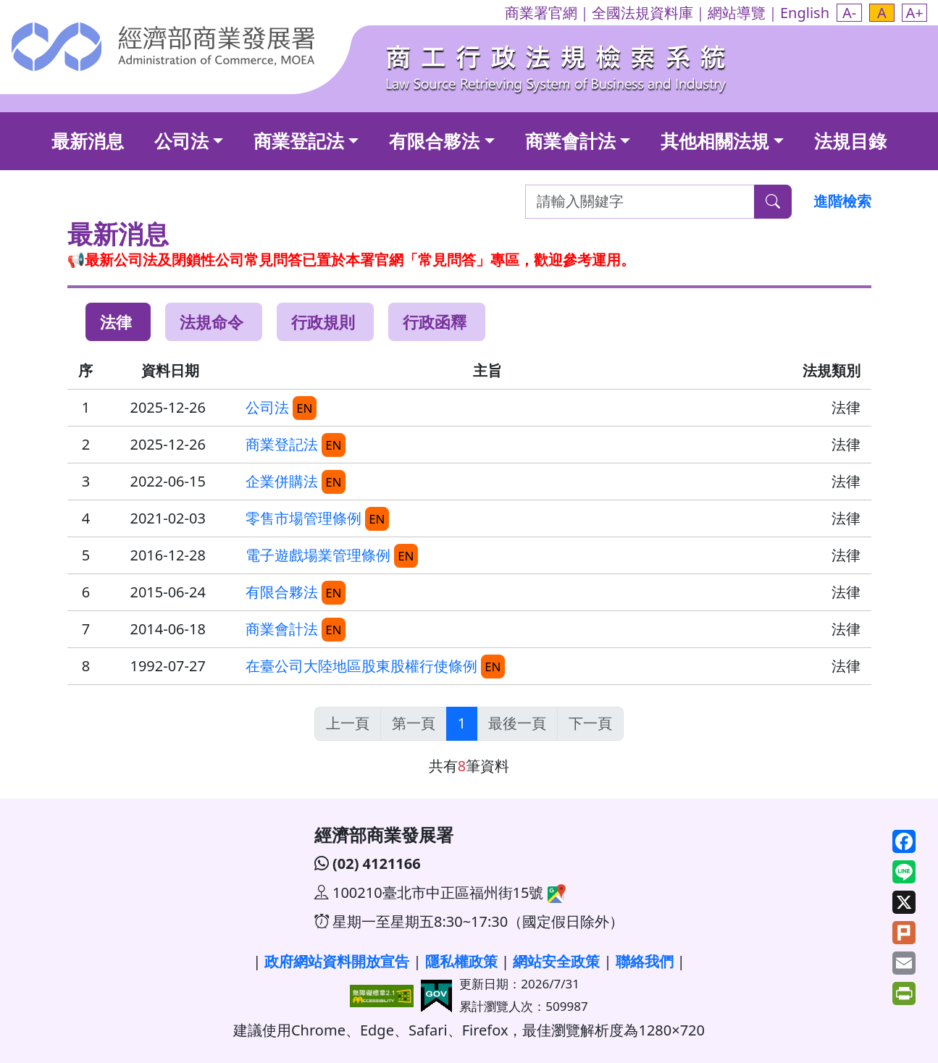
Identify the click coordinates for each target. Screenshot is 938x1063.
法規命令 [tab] (211, 321)
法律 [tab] (116, 321)
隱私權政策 (461, 961)
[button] (849, 13)
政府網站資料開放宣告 (336, 961)
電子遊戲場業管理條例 (318, 555)
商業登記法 (299, 140)
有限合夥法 (434, 140)
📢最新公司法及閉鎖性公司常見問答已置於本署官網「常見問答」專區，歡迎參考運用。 (351, 259)
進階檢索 (842, 201)
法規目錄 (850, 140)
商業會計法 (570, 140)
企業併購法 (282, 481)
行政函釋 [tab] (434, 321)
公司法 (181, 140)
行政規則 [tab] (323, 321)
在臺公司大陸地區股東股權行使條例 (361, 666)
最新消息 (87, 140)
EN (304, 408)
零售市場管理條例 (303, 518)
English (804, 12)
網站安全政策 (556, 961)
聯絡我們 (645, 961)
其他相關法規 (715, 140)
